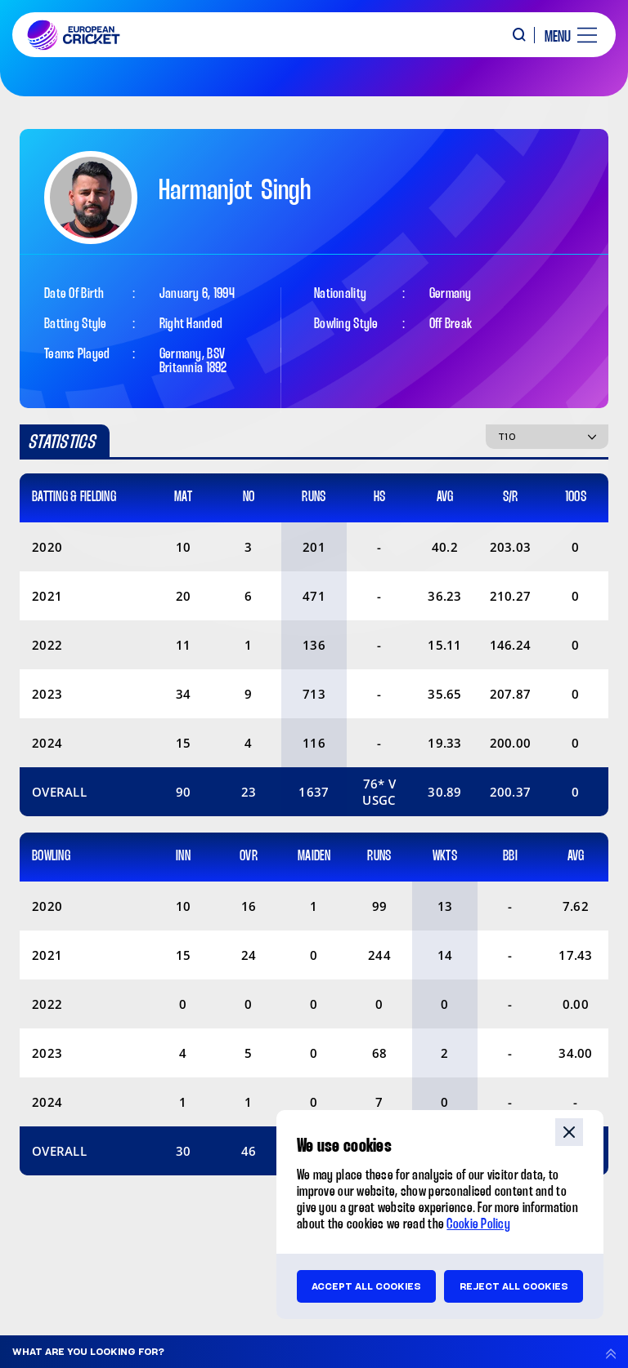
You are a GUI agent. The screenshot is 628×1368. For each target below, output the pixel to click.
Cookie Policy (478, 1225)
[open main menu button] (564, 35)
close (569, 1132)
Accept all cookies (366, 1286)
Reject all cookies (514, 1286)
